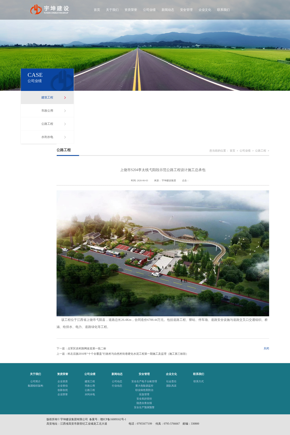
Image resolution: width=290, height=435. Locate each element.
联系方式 (198, 381)
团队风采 (171, 385)
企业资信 (63, 385)
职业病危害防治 (144, 390)
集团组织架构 (35, 385)
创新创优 (63, 390)
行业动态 (117, 385)
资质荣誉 (131, 9)
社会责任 (171, 381)
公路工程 (47, 123)
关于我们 (112, 9)
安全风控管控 (144, 398)
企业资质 (63, 381)
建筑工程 (47, 97)
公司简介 (35, 381)
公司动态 (117, 381)
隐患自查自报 (144, 403)
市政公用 (47, 110)
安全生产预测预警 (144, 407)
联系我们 (223, 9)
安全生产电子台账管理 (144, 381)
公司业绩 (149, 9)
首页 (97, 9)
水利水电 (47, 137)
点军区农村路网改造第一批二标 (87, 348)
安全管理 (186, 9)
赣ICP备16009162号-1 (113, 419)
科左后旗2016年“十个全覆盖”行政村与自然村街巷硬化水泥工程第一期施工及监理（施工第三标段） (128, 353)
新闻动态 (168, 9)
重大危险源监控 (144, 385)
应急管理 (144, 394)
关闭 (266, 348)
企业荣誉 (63, 394)
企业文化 (205, 9)
